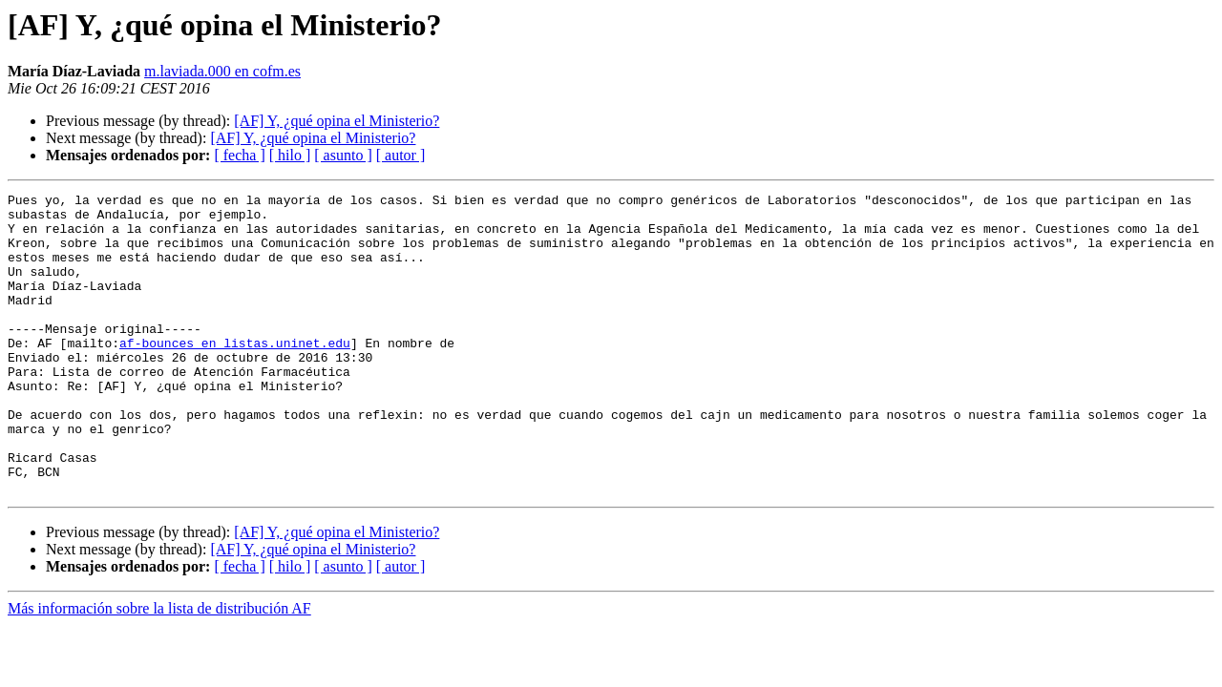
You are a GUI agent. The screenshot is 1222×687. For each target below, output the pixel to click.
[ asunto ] (342, 155)
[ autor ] (401, 155)
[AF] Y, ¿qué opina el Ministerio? (336, 121)
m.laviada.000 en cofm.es (222, 71)
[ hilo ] (290, 155)
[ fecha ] (239, 155)
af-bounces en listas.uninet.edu (234, 374)
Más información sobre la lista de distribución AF (159, 668)
